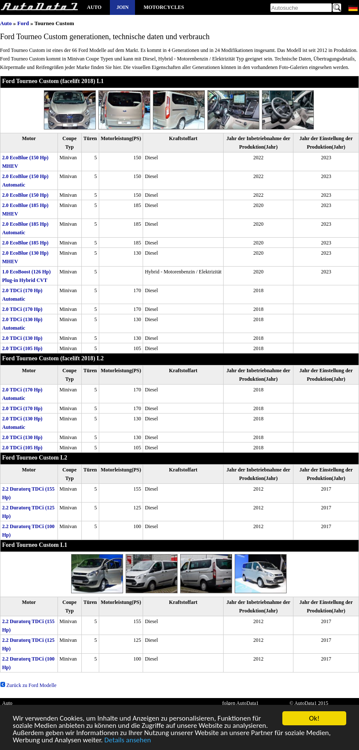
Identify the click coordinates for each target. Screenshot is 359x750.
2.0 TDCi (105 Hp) (22, 348)
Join (122, 7)
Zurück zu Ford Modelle (28, 685)
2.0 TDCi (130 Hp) (22, 338)
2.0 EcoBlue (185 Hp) (25, 243)
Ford (23, 23)
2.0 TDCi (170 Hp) (22, 309)
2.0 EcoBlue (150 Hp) (25, 195)
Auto (94, 7)
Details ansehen (127, 741)
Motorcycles (164, 7)
